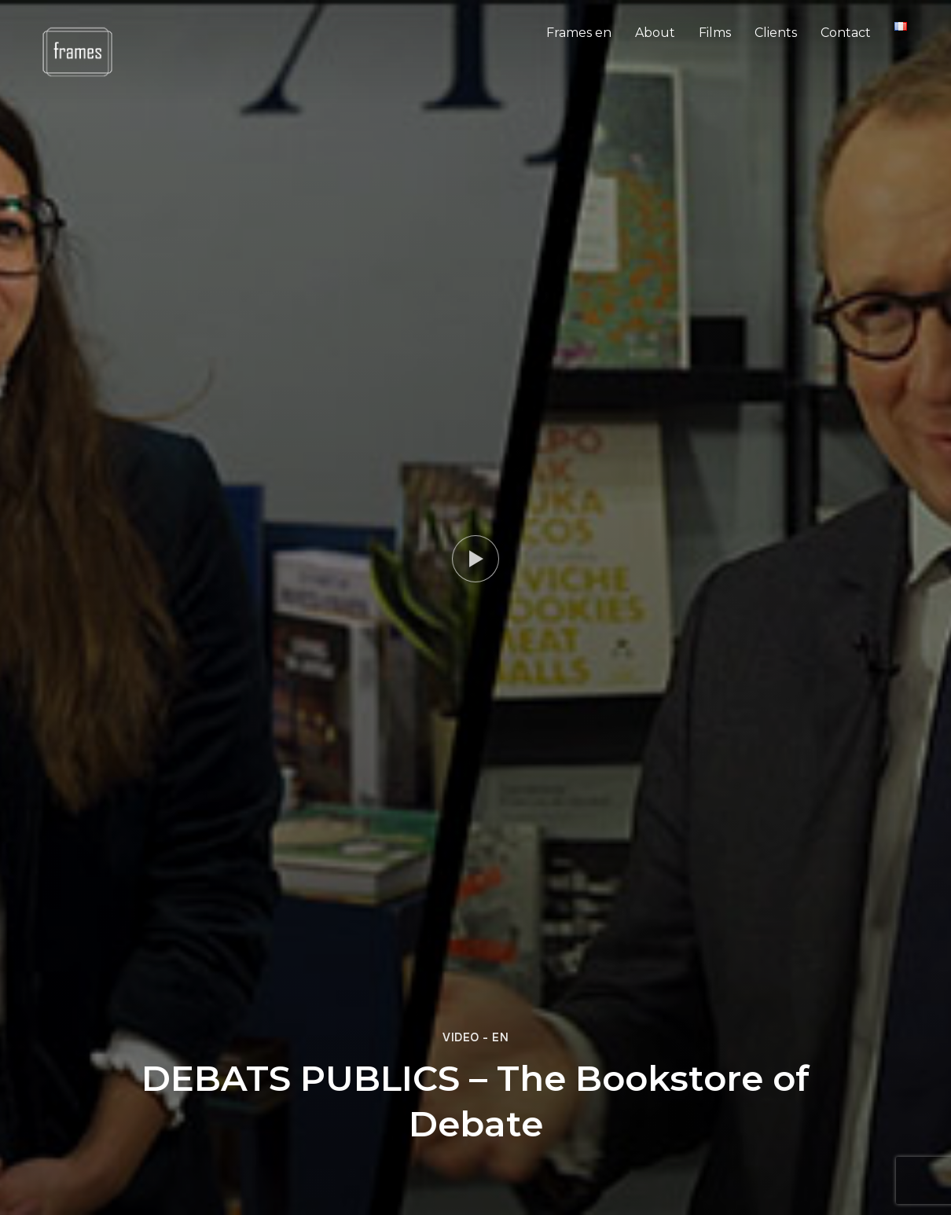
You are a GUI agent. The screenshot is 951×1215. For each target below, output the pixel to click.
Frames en (578, 32)
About (655, 32)
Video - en (475, 1037)
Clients (776, 32)
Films (715, 32)
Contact (846, 32)
